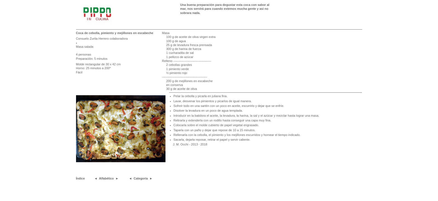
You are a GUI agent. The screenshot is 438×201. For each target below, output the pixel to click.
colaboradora (119, 38)
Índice (80, 178)
